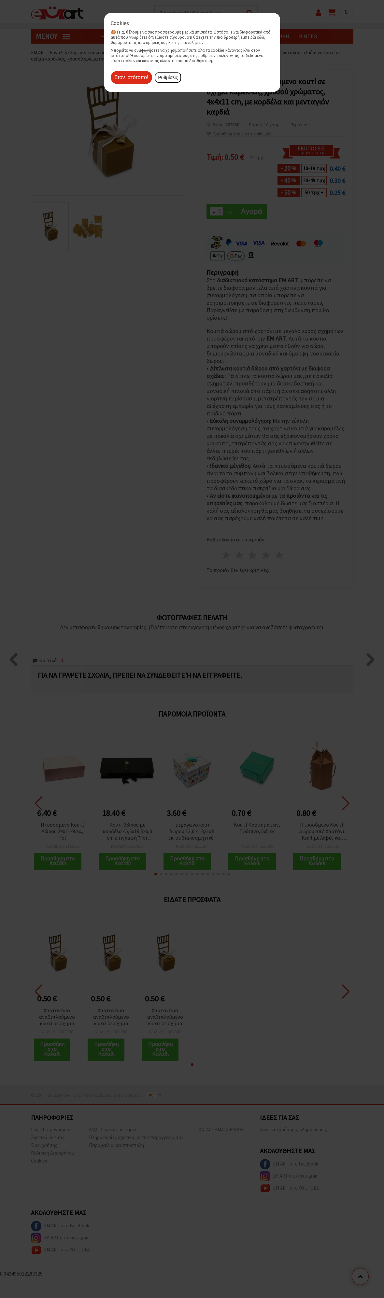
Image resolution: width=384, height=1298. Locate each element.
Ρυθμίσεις (168, 77)
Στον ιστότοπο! (132, 77)
